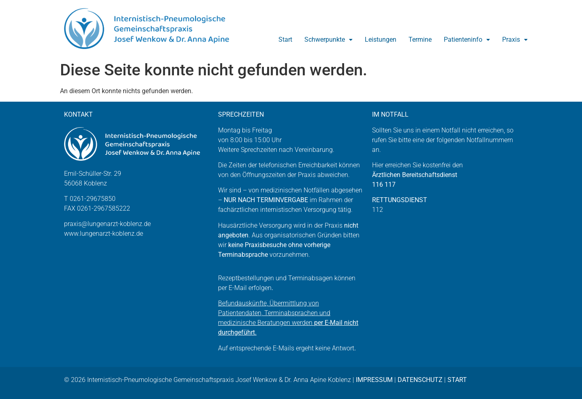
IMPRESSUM (374, 380)
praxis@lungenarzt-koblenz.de (107, 224)
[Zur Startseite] (152, 28)
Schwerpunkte (328, 39)
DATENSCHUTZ (420, 380)
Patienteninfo (467, 39)
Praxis (515, 39)
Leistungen (380, 39)
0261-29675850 (93, 199)
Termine (420, 39)
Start (285, 39)
